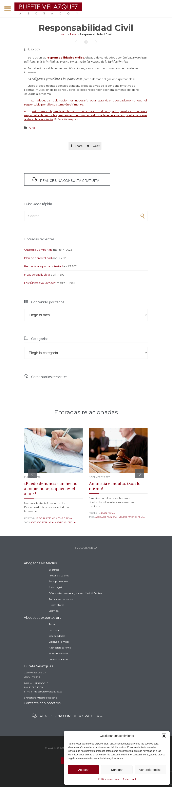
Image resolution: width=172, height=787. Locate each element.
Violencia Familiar (59, 641)
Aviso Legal (129, 779)
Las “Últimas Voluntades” (40, 282)
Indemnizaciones (58, 653)
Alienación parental (60, 647)
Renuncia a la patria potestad (43, 266)
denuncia (48, 522)
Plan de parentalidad (38, 258)
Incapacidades (57, 635)
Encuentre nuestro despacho (40, 697)
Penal (73, 34)
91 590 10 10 (41, 683)
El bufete (54, 569)
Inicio (63, 34)
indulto (122, 517)
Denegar (117, 769)
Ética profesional (58, 581)
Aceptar (83, 769)
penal (141, 517)
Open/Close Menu (7, 8)
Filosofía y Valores (59, 575)
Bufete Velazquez (54, 518)
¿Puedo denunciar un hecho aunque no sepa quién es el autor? (50, 488)
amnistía (112, 517)
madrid (59, 522)
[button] (164, 736)
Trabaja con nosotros (61, 599)
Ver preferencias (150, 769)
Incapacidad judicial (37, 274)
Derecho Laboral (58, 659)
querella (70, 522)
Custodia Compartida (38, 249)
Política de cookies (108, 779)
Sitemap (54, 610)
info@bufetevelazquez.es (47, 691)
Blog (39, 518)
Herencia (54, 630)
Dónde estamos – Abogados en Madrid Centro (75, 593)
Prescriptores (56, 604)
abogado (36, 522)
